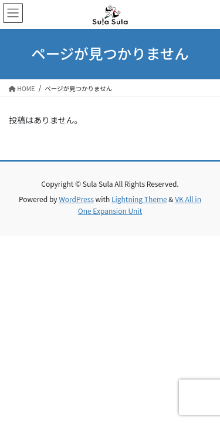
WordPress (76, 199)
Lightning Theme (139, 199)
